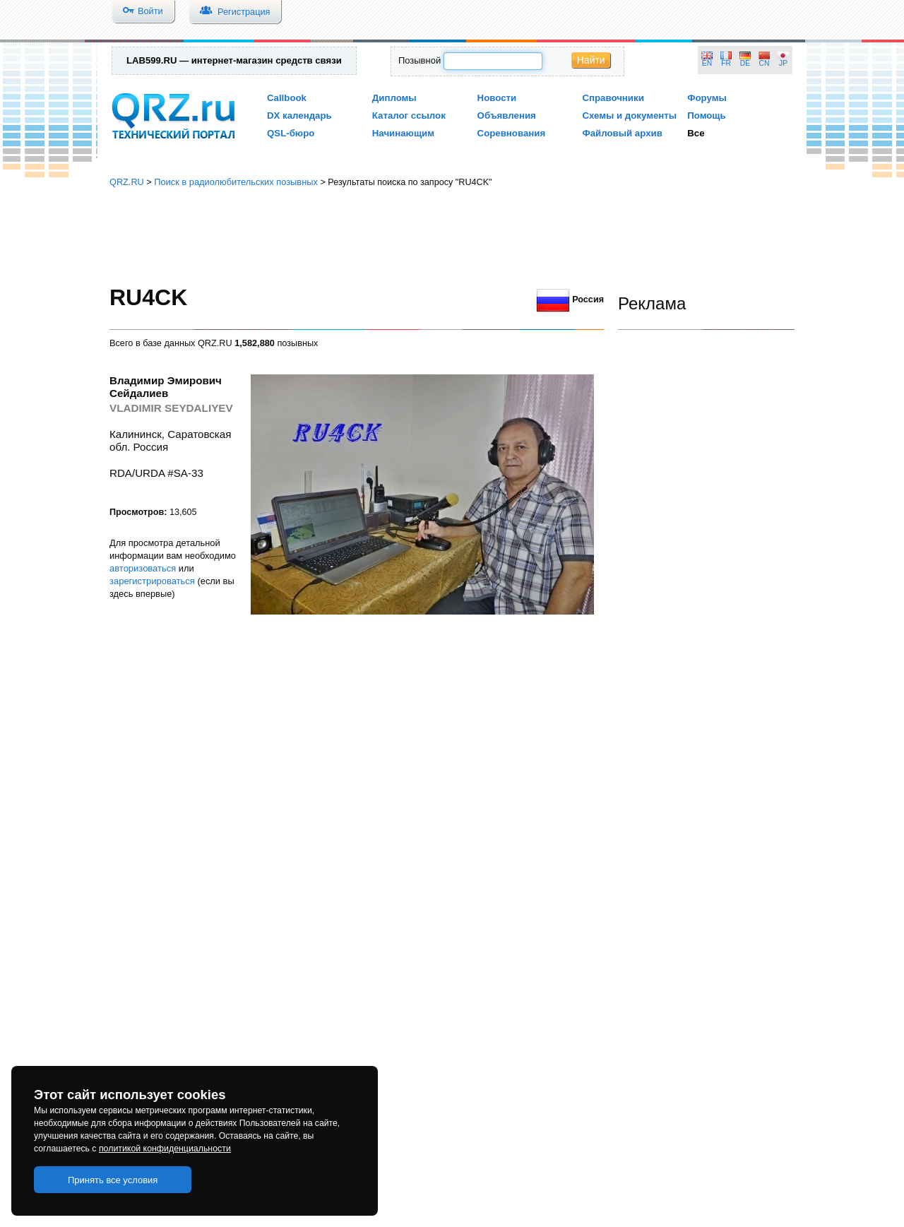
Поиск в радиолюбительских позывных (236, 182)
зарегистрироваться (152, 581)
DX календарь (299, 115)
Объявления (506, 115)
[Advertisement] (452, 236)
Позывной (419, 60)
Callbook (287, 98)
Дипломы (394, 98)
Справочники (612, 98)
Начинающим (403, 133)
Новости (497, 98)
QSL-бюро (290, 133)
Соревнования (511, 133)
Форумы (707, 98)
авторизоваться (142, 568)
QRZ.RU (126, 182)
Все (695, 133)
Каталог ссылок (409, 115)
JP (783, 63)
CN (764, 63)
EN (707, 63)
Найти (591, 60)
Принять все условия (113, 1180)
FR (726, 63)
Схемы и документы (629, 115)
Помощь (706, 115)
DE (745, 63)
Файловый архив (622, 133)
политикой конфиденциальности (165, 1149)
